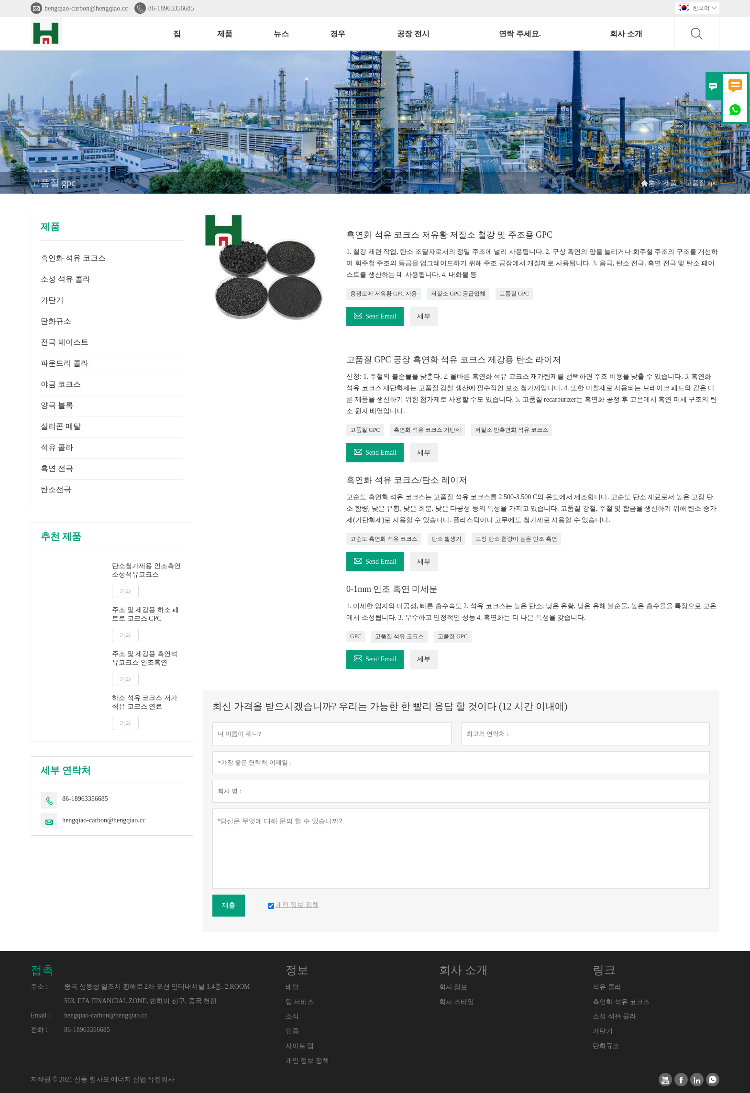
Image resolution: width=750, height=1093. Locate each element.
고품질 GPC (514, 293)
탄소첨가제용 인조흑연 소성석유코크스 (146, 570)
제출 (228, 905)
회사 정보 (453, 987)
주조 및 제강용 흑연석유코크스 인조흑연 (144, 658)
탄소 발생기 (446, 539)
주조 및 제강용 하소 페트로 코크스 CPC (145, 614)
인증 (292, 1031)
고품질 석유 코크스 (399, 636)
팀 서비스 (300, 1002)
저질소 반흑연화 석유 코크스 (511, 429)
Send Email (375, 315)
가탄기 (52, 300)
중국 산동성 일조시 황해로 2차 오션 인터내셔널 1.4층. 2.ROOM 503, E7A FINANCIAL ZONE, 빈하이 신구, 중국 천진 (157, 994)
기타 (125, 591)
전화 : (39, 1029)
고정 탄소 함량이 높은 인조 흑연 (516, 539)
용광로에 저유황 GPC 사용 (383, 293)
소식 (292, 1016)
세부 (423, 316)
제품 (224, 34)
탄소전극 (56, 489)
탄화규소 (56, 321)
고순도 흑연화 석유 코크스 (384, 539)
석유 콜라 (57, 447)
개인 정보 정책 (307, 1060)
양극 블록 (57, 405)
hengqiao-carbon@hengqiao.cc (86, 8)
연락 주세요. (520, 34)
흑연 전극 (57, 468)
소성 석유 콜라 (65, 279)
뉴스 (281, 34)
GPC (355, 636)
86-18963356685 (171, 8)
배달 (292, 987)
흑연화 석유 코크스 (73, 258)
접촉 (42, 970)
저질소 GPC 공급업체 (458, 293)
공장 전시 (413, 34)
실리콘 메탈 (61, 426)
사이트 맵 (300, 1045)
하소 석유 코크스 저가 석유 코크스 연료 (144, 702)
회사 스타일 (456, 1002)
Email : (40, 1015)
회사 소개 (626, 34)
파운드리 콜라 (64, 363)
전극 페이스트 (64, 342)
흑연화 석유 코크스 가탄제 (427, 429)
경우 (337, 34)
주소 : (39, 986)
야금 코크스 (61, 384)
